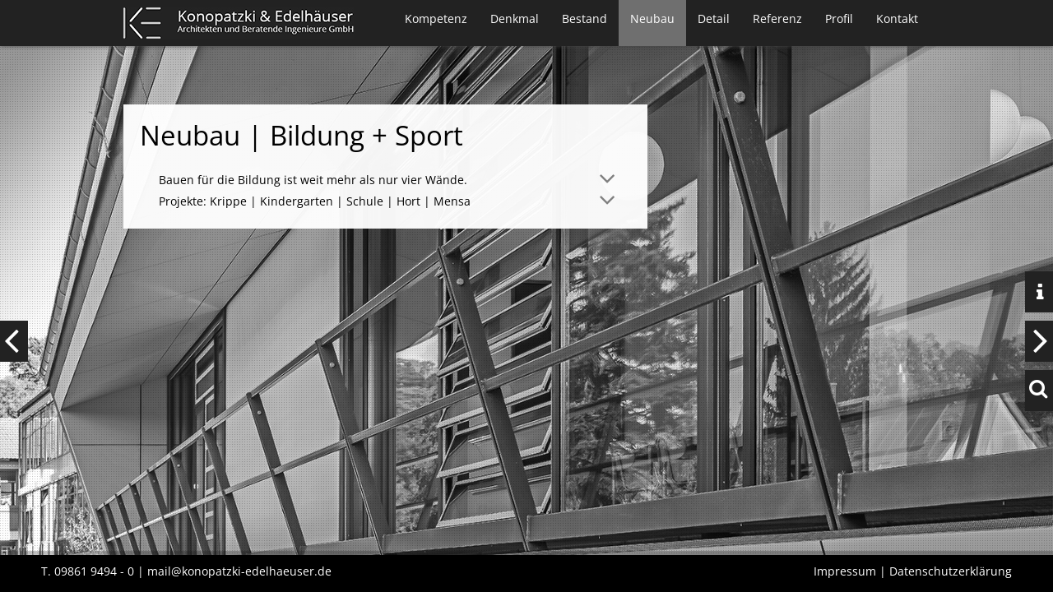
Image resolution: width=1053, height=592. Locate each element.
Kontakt (897, 18)
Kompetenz (436, 18)
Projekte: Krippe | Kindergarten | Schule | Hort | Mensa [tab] (315, 201)
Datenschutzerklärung (950, 571)
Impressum (845, 571)
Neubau (652, 18)
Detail (714, 18)
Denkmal (514, 18)
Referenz (777, 18)
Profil (839, 18)
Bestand (584, 18)
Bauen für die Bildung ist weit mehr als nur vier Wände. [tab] (313, 179)
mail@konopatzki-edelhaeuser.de (239, 571)
